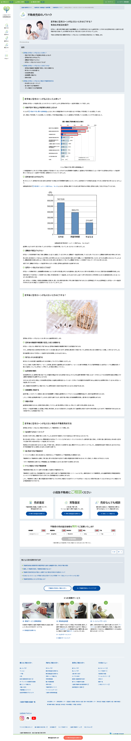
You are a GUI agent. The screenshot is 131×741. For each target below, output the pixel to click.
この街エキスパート (103, 684)
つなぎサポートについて (63, 634)
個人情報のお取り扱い (41, 727)
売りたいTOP (49, 668)
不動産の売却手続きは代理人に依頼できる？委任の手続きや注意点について (44, 572)
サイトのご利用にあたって (26, 727)
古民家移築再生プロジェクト (27, 692)
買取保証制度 (62, 621)
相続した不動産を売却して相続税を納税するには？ (37, 569)
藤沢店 (79, 704)
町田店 (103, 701)
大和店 (74, 704)
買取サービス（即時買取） (32, 621)
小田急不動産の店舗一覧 (27, 702)
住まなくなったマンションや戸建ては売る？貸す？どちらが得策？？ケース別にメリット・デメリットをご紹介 (51, 576)
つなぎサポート (63, 629)
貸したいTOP (75, 671)
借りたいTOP (75, 668)
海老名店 (58, 704)
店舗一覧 (100, 681)
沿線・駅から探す (76, 673)
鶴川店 (99, 701)
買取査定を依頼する (29, 630)
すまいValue (88, 727)
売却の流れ (49, 684)
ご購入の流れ (23, 687)
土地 (21, 676)
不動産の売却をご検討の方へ (57, 588)
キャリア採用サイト (102, 671)
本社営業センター (51, 701)
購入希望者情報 (50, 681)
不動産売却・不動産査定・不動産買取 (42, 7)
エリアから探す (75, 676)
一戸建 (21, 673)
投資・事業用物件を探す (26, 679)
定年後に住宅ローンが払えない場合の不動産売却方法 (38, 81)
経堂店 (68, 701)
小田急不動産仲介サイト (26, 7)
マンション (22, 671)
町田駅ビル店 (109, 701)
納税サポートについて (63, 638)
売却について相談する (108, 514)
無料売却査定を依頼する (73, 738)
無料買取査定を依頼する (52, 673)
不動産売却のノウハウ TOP (86, 588)
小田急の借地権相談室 (51, 692)
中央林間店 (69, 704)
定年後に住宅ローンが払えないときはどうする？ (36, 66)
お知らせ (100, 679)
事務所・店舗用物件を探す (78, 679)
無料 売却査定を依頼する (37, 514)
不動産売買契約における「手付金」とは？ (34, 579)
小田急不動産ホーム (76, 727)
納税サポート (70, 631)
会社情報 (53, 727)
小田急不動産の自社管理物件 (80, 684)
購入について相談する (25, 684)
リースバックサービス (98, 621)
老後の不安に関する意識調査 (38, 111)
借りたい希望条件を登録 (78, 681)
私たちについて (102, 668)
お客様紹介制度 (102, 673)
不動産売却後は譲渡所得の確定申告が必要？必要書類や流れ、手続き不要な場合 (45, 565)
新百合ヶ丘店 (79, 701)
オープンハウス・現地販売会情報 (27, 681)
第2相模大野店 (51, 704)
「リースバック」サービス (51, 690)
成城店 (73, 701)
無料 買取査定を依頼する (72, 514)
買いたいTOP (23, 668)
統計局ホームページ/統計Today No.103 (45, 186)
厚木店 (63, 704)
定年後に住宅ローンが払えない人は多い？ (35, 53)
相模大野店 (117, 701)
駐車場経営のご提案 (78, 687)
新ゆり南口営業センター (90, 701)
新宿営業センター (61, 701)
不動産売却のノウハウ (57, 7)
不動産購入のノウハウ (25, 690)
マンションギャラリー (104, 676)
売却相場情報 (49, 679)
